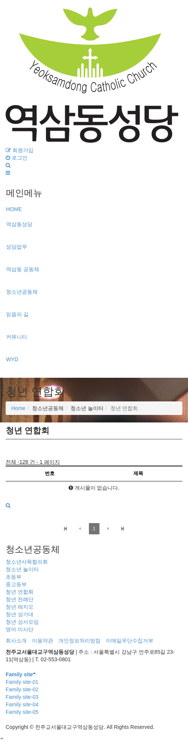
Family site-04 (22, 704)
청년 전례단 (20, 599)
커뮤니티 (16, 337)
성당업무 (16, 247)
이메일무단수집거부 (129, 641)
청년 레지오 (20, 607)
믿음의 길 (17, 314)
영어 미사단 (20, 629)
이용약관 (42, 641)
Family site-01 (22, 682)
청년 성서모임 (22, 622)
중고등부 (16, 584)
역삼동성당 (19, 224)
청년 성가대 (20, 614)
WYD (12, 359)
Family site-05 (22, 712)
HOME (14, 209)
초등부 (13, 577)
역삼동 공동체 (22, 269)
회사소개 (16, 641)
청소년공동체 (22, 292)
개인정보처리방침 (79, 641)
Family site (21, 674)
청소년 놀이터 (22, 569)
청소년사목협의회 (27, 562)
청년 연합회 (20, 592)
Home (18, 408)
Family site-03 (22, 697)
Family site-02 (22, 689)
